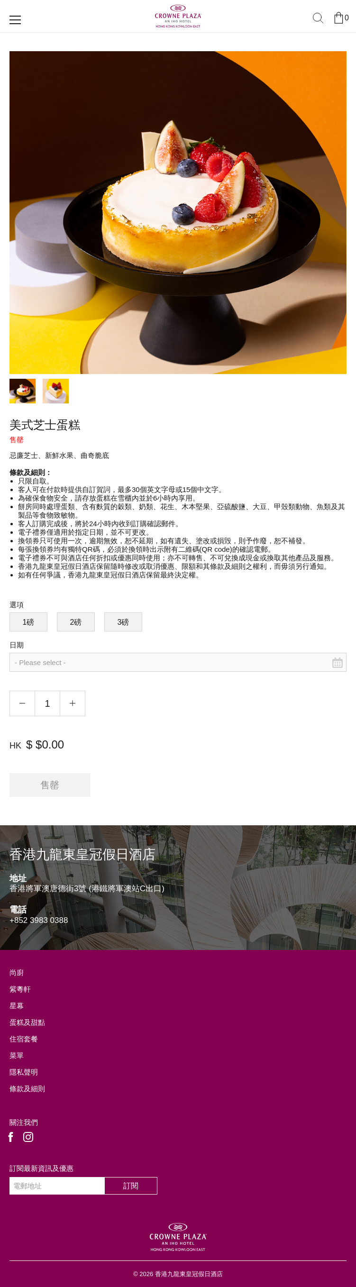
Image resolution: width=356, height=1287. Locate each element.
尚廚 (16, 972)
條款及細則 (27, 1089)
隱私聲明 (23, 1072)
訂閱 (130, 1186)
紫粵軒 (20, 989)
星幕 (16, 1006)
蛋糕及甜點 (27, 1022)
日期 (16, 645)
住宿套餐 (23, 1039)
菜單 (16, 1055)
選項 (16, 605)
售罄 (49, 785)
